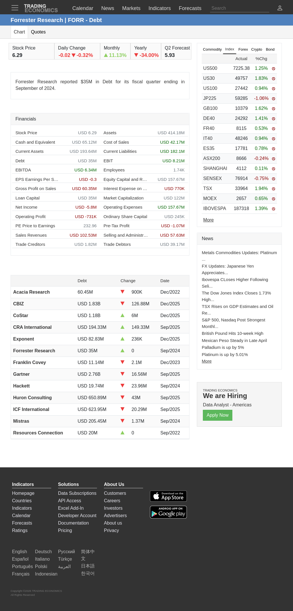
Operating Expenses (123, 207)
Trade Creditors (30, 244)
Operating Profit (30, 216)
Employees (114, 169)
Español (20, 559)
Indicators (22, 508)
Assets (110, 132)
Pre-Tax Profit (117, 225)
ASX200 (211, 158)
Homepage (23, 493)
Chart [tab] (19, 31)
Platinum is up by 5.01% (225, 354)
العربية (64, 566)
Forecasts (22, 523)
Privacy (111, 530)
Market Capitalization (124, 197)
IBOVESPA (214, 208)
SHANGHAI (215, 168)
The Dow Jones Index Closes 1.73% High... (236, 296)
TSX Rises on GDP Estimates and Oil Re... (237, 309)
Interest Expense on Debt (126, 188)
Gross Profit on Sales (35, 188)
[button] (280, 8)
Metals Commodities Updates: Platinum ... (239, 256)
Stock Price (26, 132)
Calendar (21, 515)
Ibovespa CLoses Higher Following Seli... (235, 282)
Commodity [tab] (212, 49)
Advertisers (115, 515)
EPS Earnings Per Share (37, 179)
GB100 (210, 108)
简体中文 (88, 555)
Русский (66, 551)
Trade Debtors (117, 244)
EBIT (108, 160)
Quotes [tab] (38, 31)
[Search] (239, 8)
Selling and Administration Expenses (126, 235)
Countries (21, 500)
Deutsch (43, 551)
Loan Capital (27, 197)
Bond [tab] (270, 49)
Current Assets (29, 151)
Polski (41, 566)
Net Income (26, 207)
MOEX (210, 198)
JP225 (209, 98)
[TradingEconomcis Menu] (17, 7)
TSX (207, 188)
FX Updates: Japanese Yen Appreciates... (228, 269)
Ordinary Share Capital (125, 216)
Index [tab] (229, 49)
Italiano (42, 559)
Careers (112, 500)
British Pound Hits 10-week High (232, 333)
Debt (20, 160)
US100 (210, 88)
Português (22, 566)
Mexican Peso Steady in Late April (234, 340)
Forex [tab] (243, 49)
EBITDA (23, 169)
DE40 (209, 118)
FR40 (208, 128)
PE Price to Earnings (35, 225)
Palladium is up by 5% (223, 347)
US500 (210, 68)
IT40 (207, 138)
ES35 (208, 148)
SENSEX (212, 178)
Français (20, 574)
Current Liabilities (120, 151)
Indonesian (46, 574)
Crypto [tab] (256, 49)
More (206, 361)
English (19, 551)
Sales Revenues (31, 235)
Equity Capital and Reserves (126, 179)
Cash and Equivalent (35, 142)
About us (113, 523)
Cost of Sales (116, 142)
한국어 (88, 573)
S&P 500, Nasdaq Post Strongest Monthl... (233, 323)
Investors (113, 508)
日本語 (88, 565)
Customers (115, 493)
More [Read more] (208, 219)
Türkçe (65, 559)
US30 (209, 78)
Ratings (19, 530)
